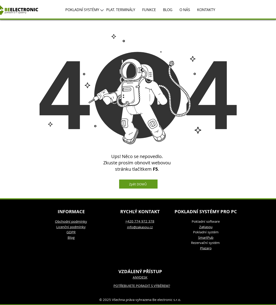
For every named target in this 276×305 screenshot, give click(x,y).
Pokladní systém (206, 232)
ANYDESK (140, 277)
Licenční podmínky (71, 227)
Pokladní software (206, 221)
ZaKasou (205, 227)
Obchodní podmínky (71, 221)
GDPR (70, 232)
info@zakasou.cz (140, 227)
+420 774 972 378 (139, 221)
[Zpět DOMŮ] (138, 184)
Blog (71, 237)
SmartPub (205, 237)
